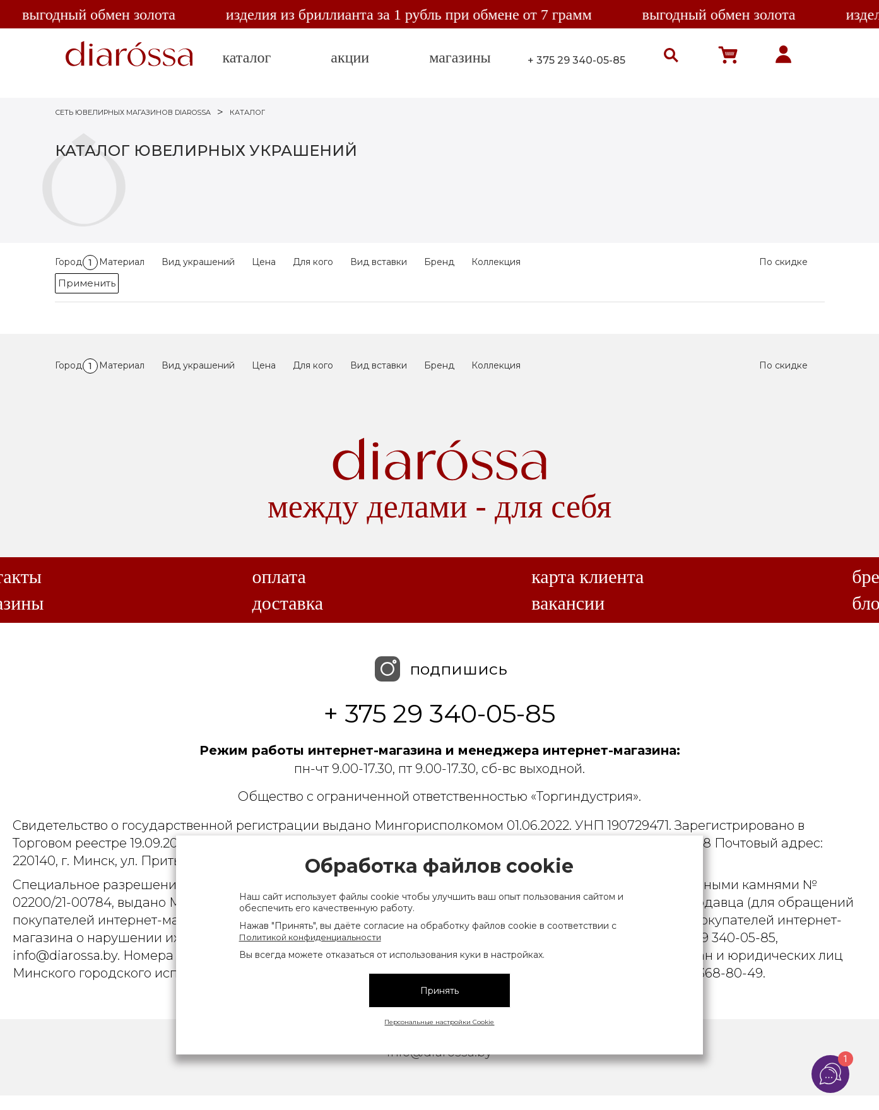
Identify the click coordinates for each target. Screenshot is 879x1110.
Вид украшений (198, 262)
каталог (247, 57)
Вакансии (568, 603)
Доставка (287, 603)
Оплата (278, 577)
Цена (264, 262)
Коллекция (496, 262)
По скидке (783, 262)
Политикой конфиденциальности (310, 937)
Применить (86, 283)
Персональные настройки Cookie (439, 1022)
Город (76, 262)
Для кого (313, 262)
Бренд (439, 262)
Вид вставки (378, 262)
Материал (122, 262)
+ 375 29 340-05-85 (576, 60)
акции (350, 57)
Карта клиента (587, 577)
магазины (459, 57)
